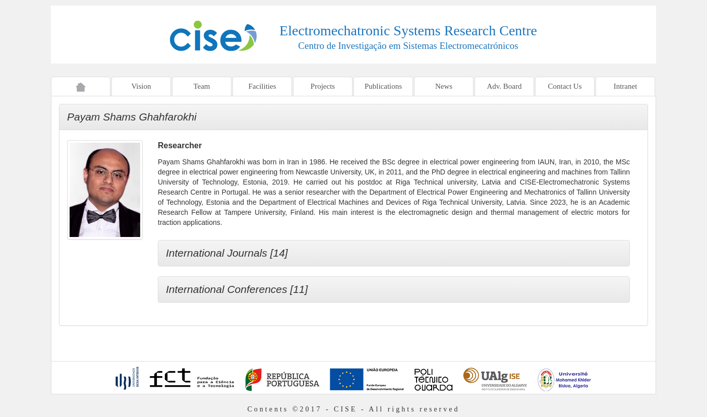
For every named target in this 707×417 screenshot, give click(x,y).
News (443, 86)
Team (201, 86)
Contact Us (564, 86)
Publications (383, 86)
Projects (323, 86)
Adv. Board (504, 86)
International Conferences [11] (237, 289)
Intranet (625, 86)
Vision (141, 86)
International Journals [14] (227, 253)
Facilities (262, 86)
